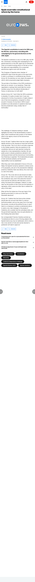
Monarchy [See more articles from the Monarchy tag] (6, 257)
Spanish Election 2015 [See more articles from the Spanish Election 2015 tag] (9, 265)
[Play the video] (17, 25)
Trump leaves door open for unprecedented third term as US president (15, 237)
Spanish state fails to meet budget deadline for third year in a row (14, 242)
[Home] (1, 6)
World (9, 6)
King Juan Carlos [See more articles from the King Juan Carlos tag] (8, 253)
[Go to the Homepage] (6, 2)
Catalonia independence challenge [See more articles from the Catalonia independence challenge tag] (12, 261)
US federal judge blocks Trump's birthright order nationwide (14, 247)
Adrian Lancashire (7, 39)
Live (31, 2)
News (5, 6)
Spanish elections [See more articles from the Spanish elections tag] (25, 265)
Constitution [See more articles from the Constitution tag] (20, 253)
